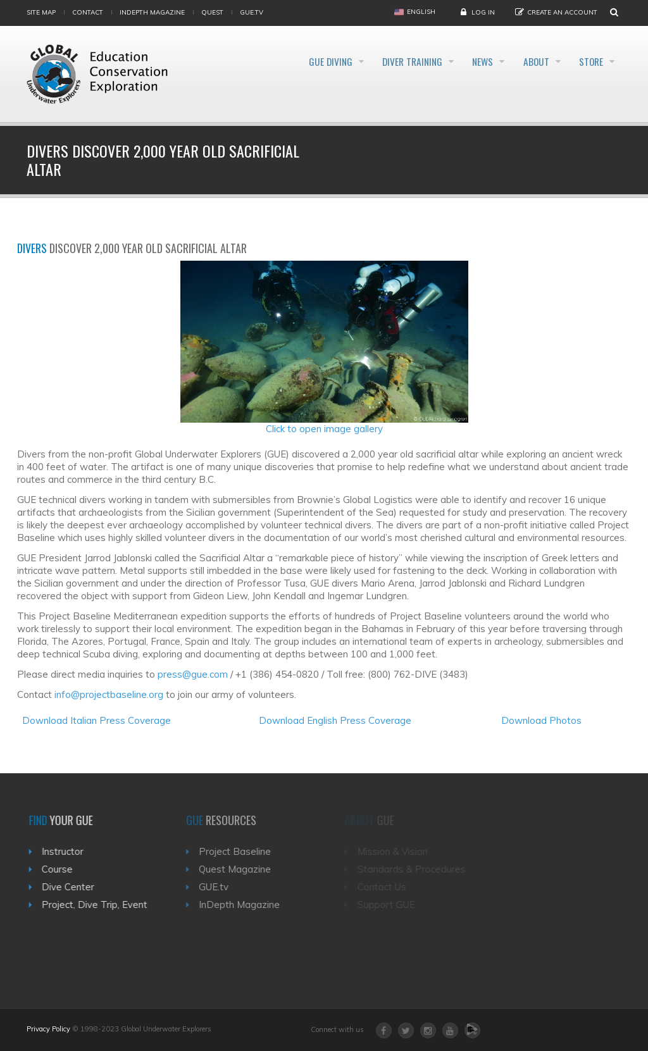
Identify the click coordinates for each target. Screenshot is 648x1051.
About (524, 62)
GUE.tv (219, 887)
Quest (212, 12)
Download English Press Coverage (335, 720)
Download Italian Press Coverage (96, 720)
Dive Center (72, 887)
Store (589, 62)
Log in (483, 12)
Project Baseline (240, 851)
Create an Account (562, 12)
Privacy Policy (48, 1028)
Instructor (66, 851)
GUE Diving (287, 62)
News (461, 62)
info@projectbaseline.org (108, 694)
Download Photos (541, 720)
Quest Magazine (240, 869)
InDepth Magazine (152, 12)
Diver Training (380, 62)
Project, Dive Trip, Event (98, 905)
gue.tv (251, 12)
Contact (87, 12)
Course (61, 869)
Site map (41, 12)
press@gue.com (193, 674)
